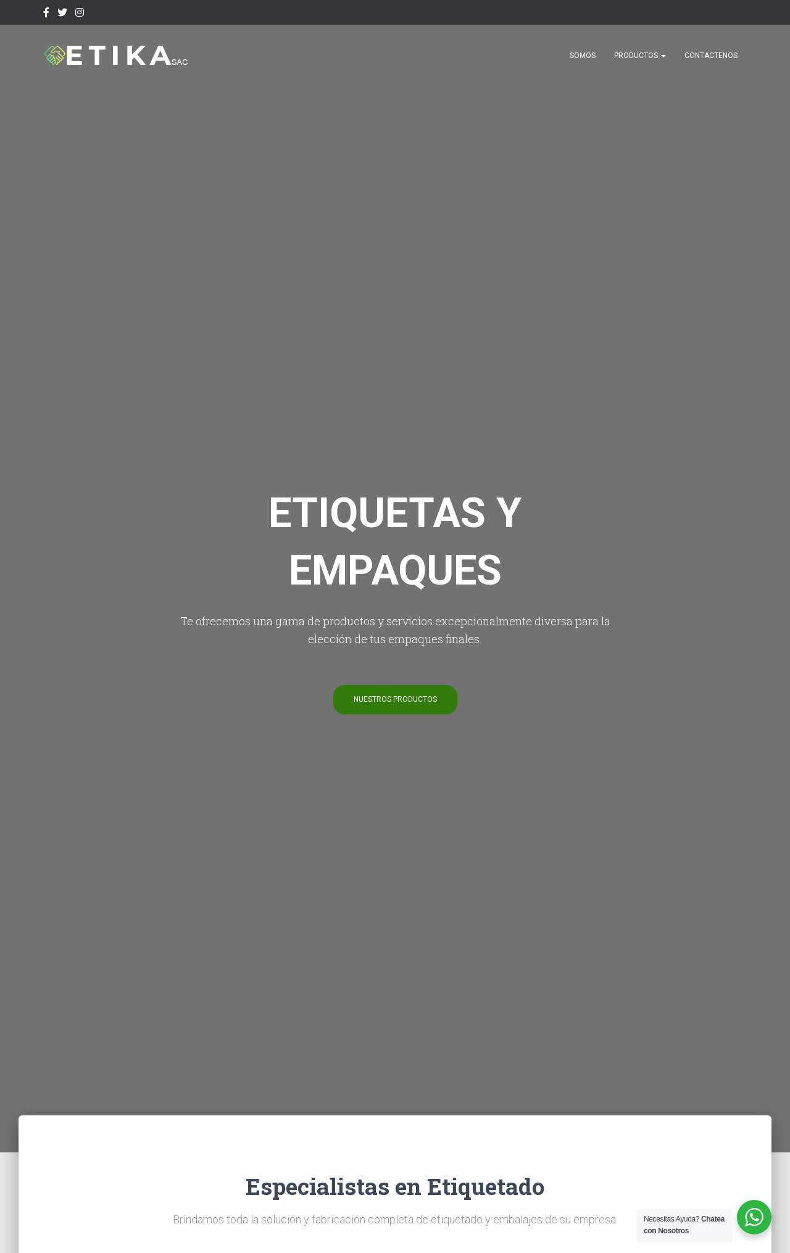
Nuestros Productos (395, 699)
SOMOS (583, 55)
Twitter (62, 14)
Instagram (79, 14)
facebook (46, 14)
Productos (640, 55)
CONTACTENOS (711, 55)
